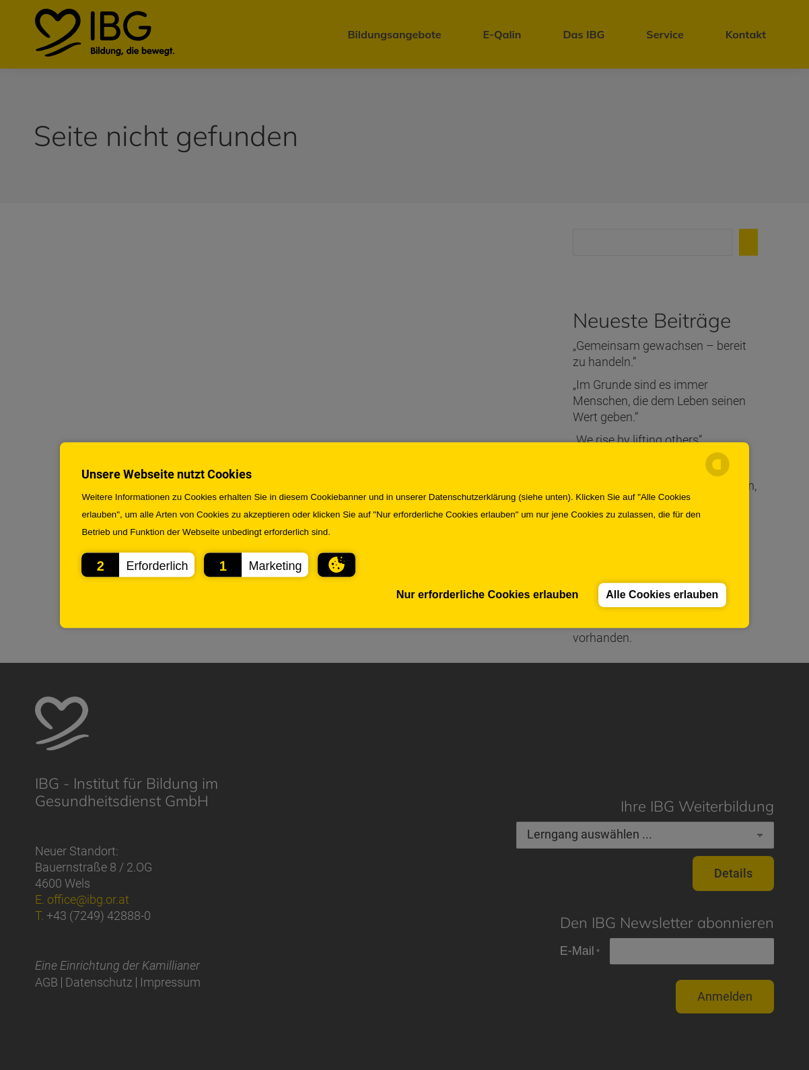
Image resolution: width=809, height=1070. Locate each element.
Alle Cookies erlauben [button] (660, 595)
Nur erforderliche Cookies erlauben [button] (483, 595)
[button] (138, 564)
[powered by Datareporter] (717, 473)
